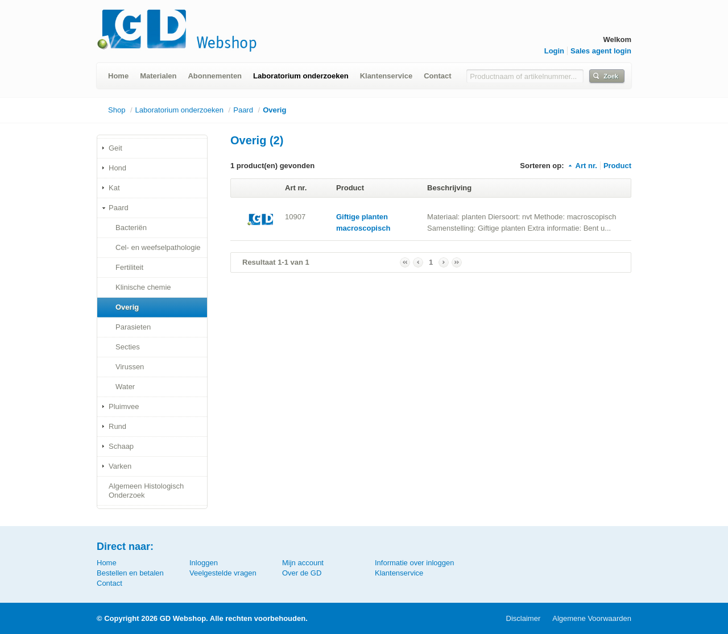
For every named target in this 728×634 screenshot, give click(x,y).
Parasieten (133, 327)
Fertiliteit (129, 267)
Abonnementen (215, 76)
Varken (120, 466)
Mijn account (303, 562)
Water (125, 386)
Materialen (158, 76)
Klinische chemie (143, 287)
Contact (437, 76)
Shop (116, 110)
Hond (117, 168)
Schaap (121, 446)
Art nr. (582, 165)
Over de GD (301, 573)
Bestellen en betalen (130, 573)
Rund (117, 426)
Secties (127, 347)
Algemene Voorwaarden (591, 618)
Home (118, 76)
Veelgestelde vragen (223, 573)
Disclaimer (523, 618)
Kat (114, 187)
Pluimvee (124, 406)
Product (617, 165)
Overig (274, 110)
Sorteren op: (542, 165)
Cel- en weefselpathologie (158, 247)
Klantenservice (386, 76)
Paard (243, 110)
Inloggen (203, 562)
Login (554, 51)
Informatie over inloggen (414, 562)
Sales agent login (600, 51)
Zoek (610, 76)
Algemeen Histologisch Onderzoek (146, 490)
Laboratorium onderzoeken (301, 76)
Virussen (129, 366)
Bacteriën (131, 227)
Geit (115, 148)
